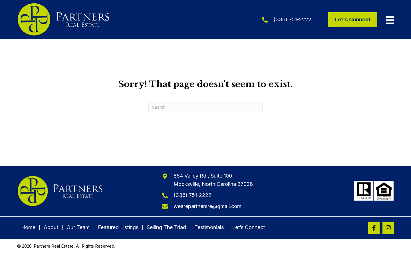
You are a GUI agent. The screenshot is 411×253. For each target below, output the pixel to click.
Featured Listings (118, 227)
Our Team (78, 227)
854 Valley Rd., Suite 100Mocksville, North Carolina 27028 (213, 180)
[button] (374, 228)
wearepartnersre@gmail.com (207, 206)
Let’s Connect (248, 227)
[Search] (205, 107)
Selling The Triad (166, 227)
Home (28, 227)
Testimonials (209, 227)
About (51, 227)
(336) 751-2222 (292, 19)
